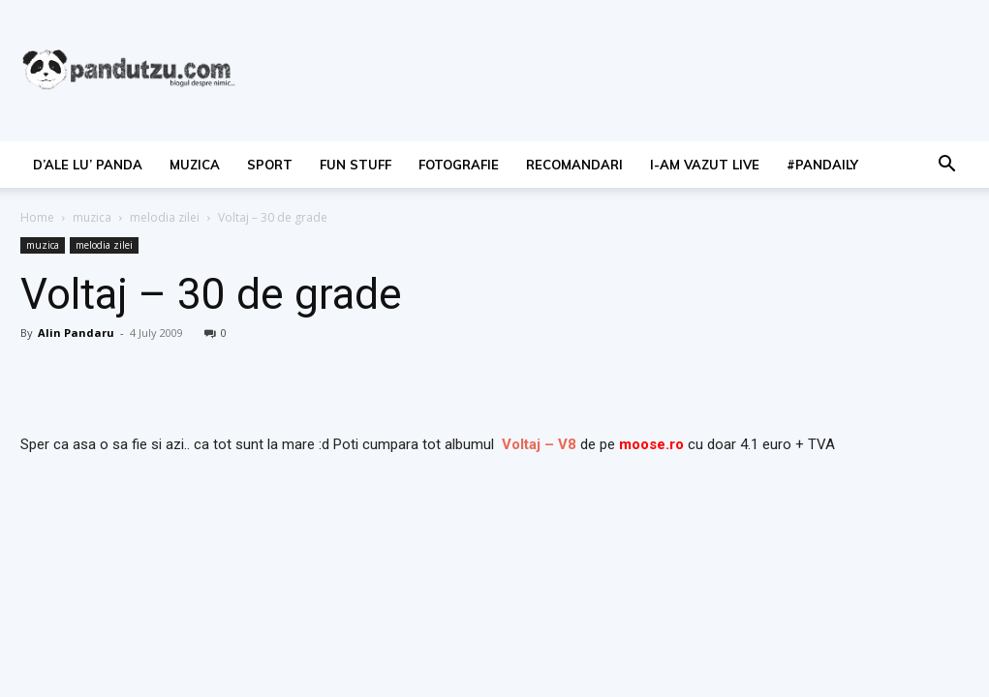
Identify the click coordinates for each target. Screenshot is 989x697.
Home (37, 217)
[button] (946, 166)
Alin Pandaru (76, 332)
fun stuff (355, 164)
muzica (195, 164)
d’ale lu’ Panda (87, 164)
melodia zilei (165, 217)
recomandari (574, 164)
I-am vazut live (704, 164)
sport (270, 164)
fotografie (458, 164)
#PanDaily (822, 164)
